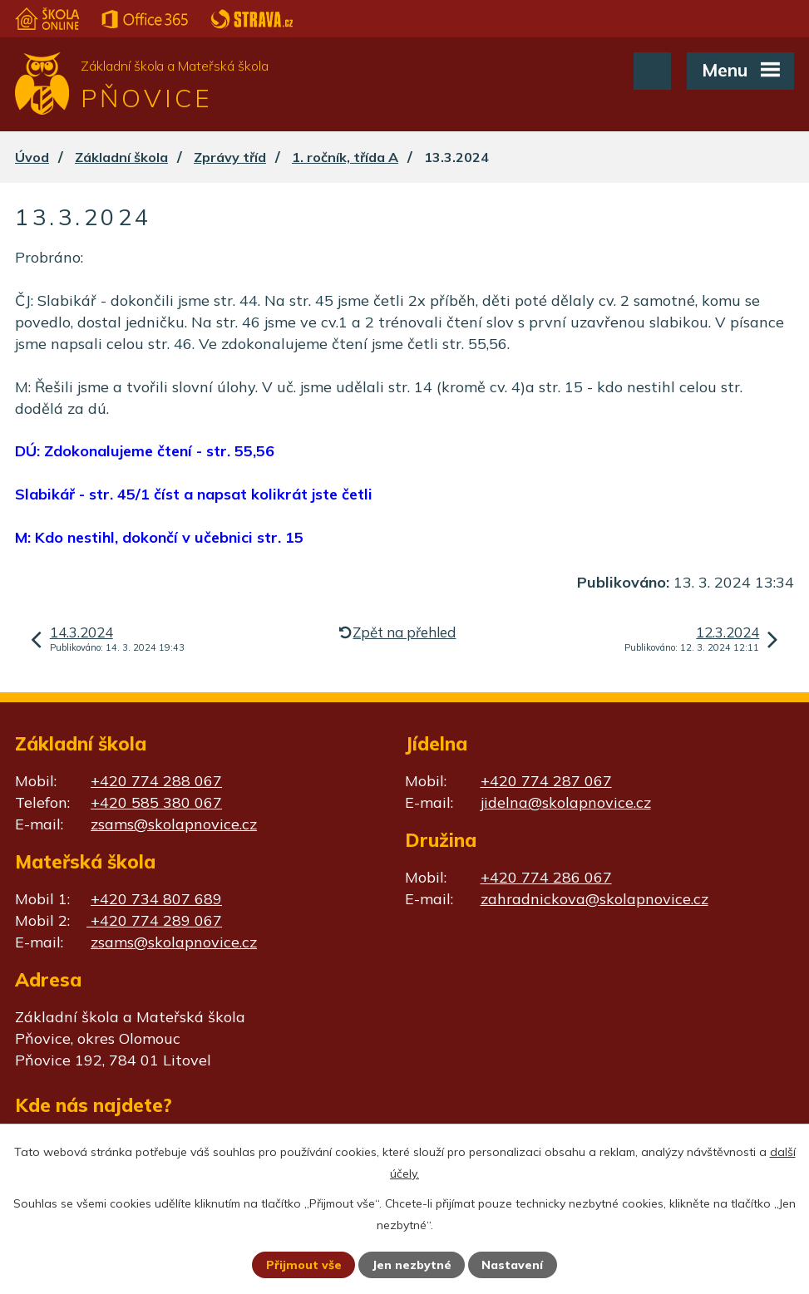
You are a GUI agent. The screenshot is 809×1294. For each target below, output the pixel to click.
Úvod (32, 157)
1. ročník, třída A (345, 157)
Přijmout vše (304, 1264)
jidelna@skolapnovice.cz (566, 802)
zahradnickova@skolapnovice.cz (594, 898)
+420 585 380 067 (156, 802)
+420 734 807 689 (156, 898)
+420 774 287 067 (546, 780)
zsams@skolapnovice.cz (174, 824)
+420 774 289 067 (154, 920)
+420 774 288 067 (156, 780)
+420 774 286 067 (546, 877)
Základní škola (121, 157)
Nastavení (512, 1264)
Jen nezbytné (411, 1264)
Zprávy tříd (230, 157)
